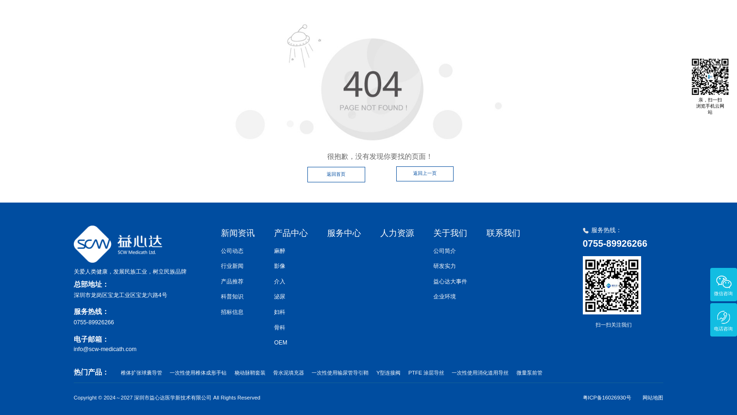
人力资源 (535, 19)
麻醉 (279, 251)
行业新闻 (232, 266)
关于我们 (586, 19)
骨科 (279, 327)
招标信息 (232, 312)
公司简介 (444, 251)
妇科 (279, 312)
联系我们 (638, 19)
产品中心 (433, 19)
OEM (280, 342)
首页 (337, 19)
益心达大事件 (450, 281)
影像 (279, 266)
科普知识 (232, 296)
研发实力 (444, 266)
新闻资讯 (382, 19)
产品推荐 (232, 281)
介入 (279, 281)
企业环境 (444, 296)
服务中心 (484, 19)
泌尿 (279, 296)
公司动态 (232, 251)
